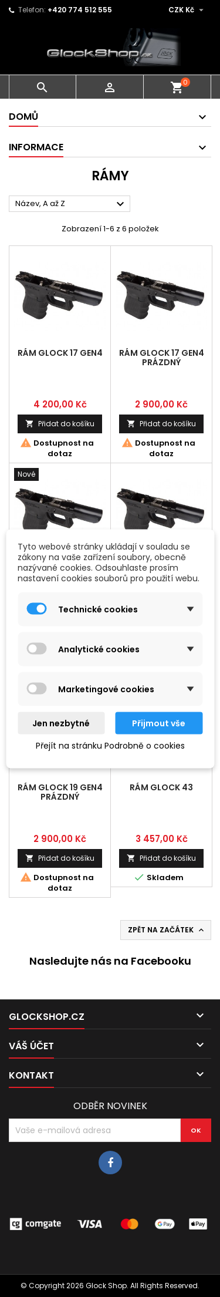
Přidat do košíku (59, 424)
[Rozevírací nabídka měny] (187, 10)
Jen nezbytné (61, 723)
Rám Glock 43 (161, 787)
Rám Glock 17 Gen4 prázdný (161, 357)
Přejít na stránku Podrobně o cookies (110, 745)
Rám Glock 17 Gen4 (60, 353)
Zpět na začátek (167, 930)
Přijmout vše (158, 723)
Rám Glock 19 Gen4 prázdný (60, 792)
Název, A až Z (71, 204)
